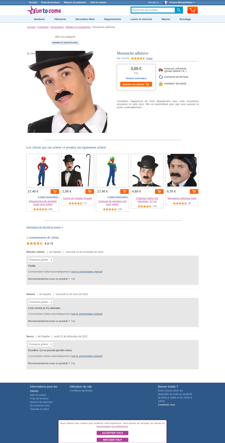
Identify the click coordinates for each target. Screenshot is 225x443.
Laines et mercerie (141, 19)
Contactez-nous (166, 404)
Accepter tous (112, 433)
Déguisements (112, 19)
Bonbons (39, 19)
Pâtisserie (60, 19)
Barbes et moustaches (65, 43)
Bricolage (185, 19)
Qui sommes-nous (40, 405)
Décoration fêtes (85, 19)
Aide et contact (98, 2)
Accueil (33, 2)
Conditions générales (81, 390)
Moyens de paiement (75, 2)
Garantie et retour (39, 409)
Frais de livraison (50, 2)
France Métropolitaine (179, 2)
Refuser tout (112, 439)
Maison (166, 19)
